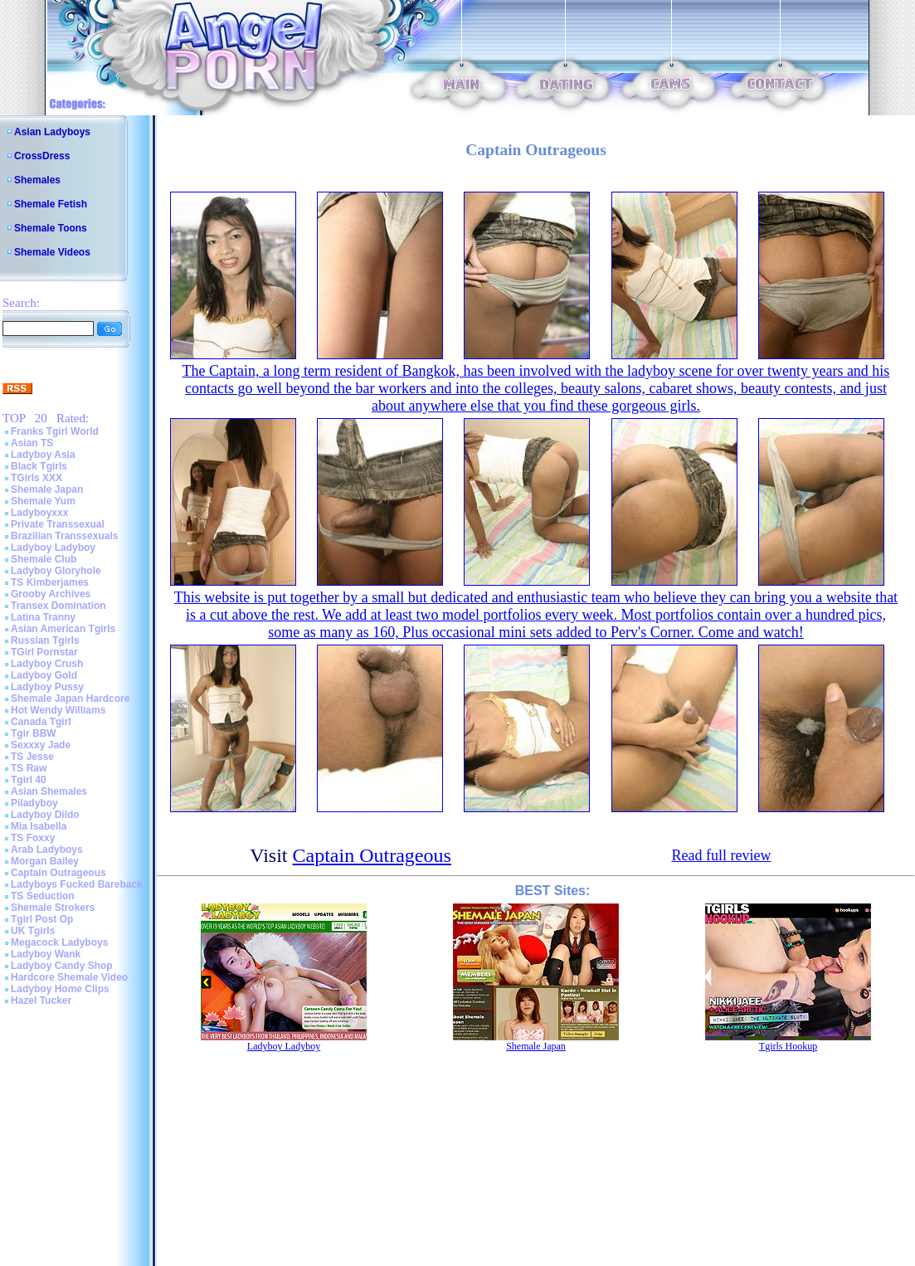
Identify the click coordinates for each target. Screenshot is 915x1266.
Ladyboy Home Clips (60, 989)
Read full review (721, 855)
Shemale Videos (52, 252)
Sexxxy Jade (41, 745)
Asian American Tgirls (63, 629)
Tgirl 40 (28, 780)
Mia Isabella (38, 826)
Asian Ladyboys (52, 132)
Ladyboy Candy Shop (62, 965)
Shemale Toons (50, 228)
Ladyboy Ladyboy (53, 547)
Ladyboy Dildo (45, 814)
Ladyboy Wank (45, 954)
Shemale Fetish (50, 204)
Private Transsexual (58, 524)
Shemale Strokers (53, 907)
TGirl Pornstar (44, 652)
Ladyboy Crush (47, 664)
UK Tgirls (33, 931)
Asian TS (32, 443)
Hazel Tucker (41, 1000)
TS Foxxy (33, 838)
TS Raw (28, 768)
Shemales (37, 180)
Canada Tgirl (41, 722)
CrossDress (42, 156)
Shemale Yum (43, 501)
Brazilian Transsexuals (64, 536)
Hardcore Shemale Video (69, 977)
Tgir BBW (33, 733)
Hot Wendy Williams (58, 710)
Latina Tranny (43, 617)
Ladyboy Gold (44, 675)
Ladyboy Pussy (47, 687)
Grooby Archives (50, 594)
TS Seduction (43, 896)
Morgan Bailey (45, 861)
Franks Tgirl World (55, 431)
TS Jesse (32, 756)
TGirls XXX (36, 478)
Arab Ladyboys (47, 849)
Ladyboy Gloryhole (56, 571)
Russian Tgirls (45, 640)
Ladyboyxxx (39, 513)
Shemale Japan (47, 489)
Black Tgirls (39, 466)
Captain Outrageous (58, 873)
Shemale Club (43, 559)
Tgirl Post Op (42, 919)
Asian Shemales (49, 791)
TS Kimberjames (50, 582)
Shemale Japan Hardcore (70, 698)
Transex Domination (58, 605)
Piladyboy (34, 803)
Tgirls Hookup (788, 1046)
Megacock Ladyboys (59, 942)
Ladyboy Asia (43, 454)
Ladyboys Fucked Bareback (77, 884)
